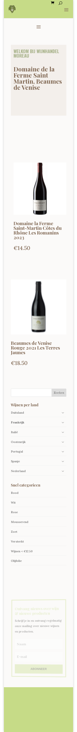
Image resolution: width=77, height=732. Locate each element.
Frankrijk (17, 422)
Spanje (15, 461)
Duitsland (17, 412)
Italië (14, 432)
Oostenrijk (18, 442)
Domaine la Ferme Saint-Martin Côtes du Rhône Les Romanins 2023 (38, 230)
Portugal (17, 451)
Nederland (18, 471)
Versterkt (17, 541)
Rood (14, 493)
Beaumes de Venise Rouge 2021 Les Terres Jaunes (35, 347)
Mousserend (19, 522)
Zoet (14, 532)
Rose (14, 512)
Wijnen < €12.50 (22, 551)
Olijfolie (16, 561)
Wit (13, 502)
